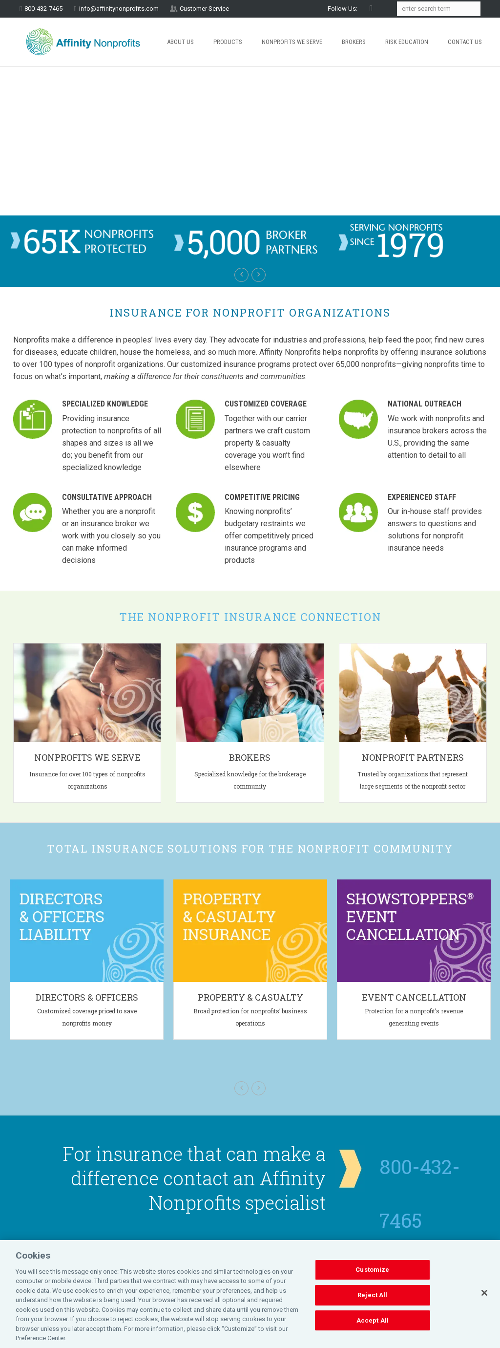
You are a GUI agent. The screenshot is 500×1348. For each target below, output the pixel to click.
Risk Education (406, 41)
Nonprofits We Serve (292, 41)
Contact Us (465, 41)
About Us (180, 41)
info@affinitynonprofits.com (119, 8)
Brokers (354, 41)
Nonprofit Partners (413, 757)
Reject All (372, 1295)
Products (227, 41)
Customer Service (204, 8)
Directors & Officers (87, 997)
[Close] (484, 1293)
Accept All (372, 1320)
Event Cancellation (414, 997)
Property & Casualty (250, 997)
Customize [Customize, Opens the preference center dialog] (372, 1270)
